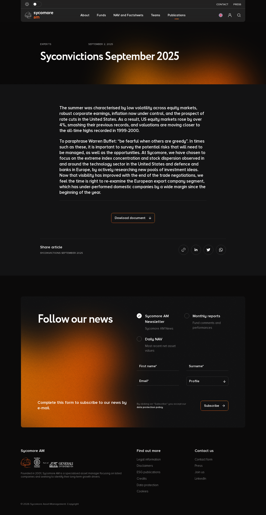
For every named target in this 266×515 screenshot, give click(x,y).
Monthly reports (211, 322)
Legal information (149, 459)
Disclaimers (145, 466)
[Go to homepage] (39, 15)
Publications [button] (177, 15)
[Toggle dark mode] (37, 4)
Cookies (142, 491)
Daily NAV (163, 345)
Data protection (147, 485)
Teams (155, 15)
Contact (222, 4)
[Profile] (207, 381)
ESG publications (148, 472)
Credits (142, 478)
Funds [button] (101, 15)
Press (237, 4)
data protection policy (150, 407)
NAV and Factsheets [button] (128, 15)
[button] (220, 15)
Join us (199, 472)
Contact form (203, 459)
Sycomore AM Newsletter (163, 322)
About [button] (84, 15)
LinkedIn (200, 478)
